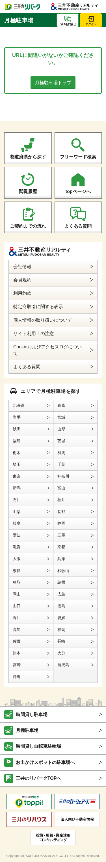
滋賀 (17, 547)
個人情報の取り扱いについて (42, 320)
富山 (61, 488)
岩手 (17, 417)
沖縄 (17, 676)
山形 (61, 429)
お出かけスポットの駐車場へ (45, 762)
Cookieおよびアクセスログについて (47, 349)
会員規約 (22, 280)
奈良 (17, 570)
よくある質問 (78, 226)
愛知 (17, 535)
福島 (17, 441)
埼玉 (17, 464)
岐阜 (17, 523)
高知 (17, 629)
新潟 (17, 488)
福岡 (61, 629)
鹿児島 (63, 664)
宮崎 (17, 664)
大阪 (17, 558)
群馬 (61, 452)
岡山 (17, 594)
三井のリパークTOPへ (38, 778)
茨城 (61, 441)
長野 (61, 511)
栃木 (17, 452)
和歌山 (63, 570)
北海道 (19, 405)
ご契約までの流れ (28, 226)
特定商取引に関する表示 (38, 306)
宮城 (61, 417)
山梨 (17, 511)
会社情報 (22, 266)
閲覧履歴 (28, 191)
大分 (61, 653)
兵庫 (61, 558)
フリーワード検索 (78, 156)
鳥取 (17, 582)
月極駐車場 (27, 730)
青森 (61, 405)
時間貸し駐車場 (31, 714)
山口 (17, 605)
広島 (61, 594)
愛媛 (61, 617)
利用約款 (22, 293)
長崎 (61, 641)
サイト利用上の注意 (33, 333)
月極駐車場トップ (53, 82)
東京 (17, 476)
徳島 (61, 605)
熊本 (17, 653)
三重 (61, 535)
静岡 (61, 523)
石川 (17, 499)
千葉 (61, 464)
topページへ (78, 191)
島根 (61, 582)
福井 (61, 499)
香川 (17, 617)
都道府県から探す (28, 156)
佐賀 (17, 641)
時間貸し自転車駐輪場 (38, 746)
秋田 (17, 429)
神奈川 (63, 476)
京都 (61, 547)
